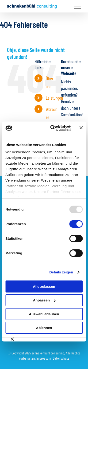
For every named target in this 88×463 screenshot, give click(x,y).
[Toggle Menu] (77, 7)
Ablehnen (44, 328)
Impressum (43, 358)
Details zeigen (61, 272)
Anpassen (44, 300)
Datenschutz (61, 358)
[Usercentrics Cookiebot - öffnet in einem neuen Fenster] (52, 128)
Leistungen (54, 98)
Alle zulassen (44, 286)
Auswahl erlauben (44, 314)
